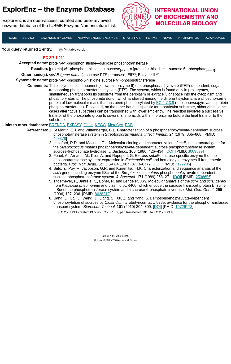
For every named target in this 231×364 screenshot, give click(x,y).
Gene (88, 125)
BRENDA (57, 125)
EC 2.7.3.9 (165, 103)
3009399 (195, 151)
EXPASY (74, 125)
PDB (129, 125)
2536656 (203, 177)
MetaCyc (115, 125)
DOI (169, 151)
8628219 (102, 194)
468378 (59, 139)
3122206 (182, 164)
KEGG (100, 125)
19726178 (183, 207)
